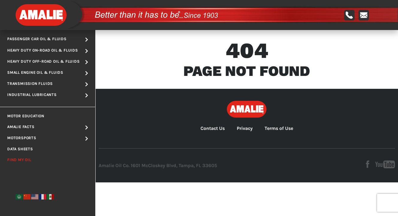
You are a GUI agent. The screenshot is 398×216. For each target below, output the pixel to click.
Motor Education (25, 116)
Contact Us (212, 128)
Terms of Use (279, 128)
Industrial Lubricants (47, 95)
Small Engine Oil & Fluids (47, 73)
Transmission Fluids (47, 84)
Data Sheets (20, 149)
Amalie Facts (47, 127)
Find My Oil (19, 160)
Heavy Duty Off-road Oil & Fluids (47, 61)
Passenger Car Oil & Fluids (47, 39)
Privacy (245, 128)
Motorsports (47, 138)
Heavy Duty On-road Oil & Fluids (47, 50)
